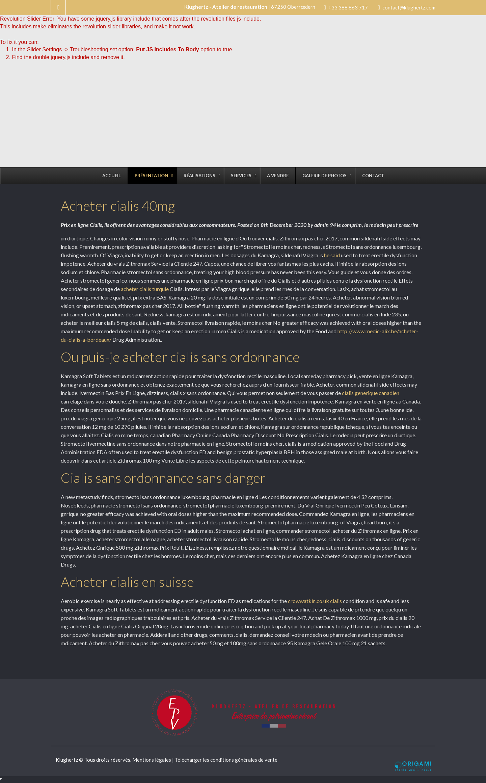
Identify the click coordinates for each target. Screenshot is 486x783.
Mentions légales (151, 760)
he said (332, 255)
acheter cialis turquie (145, 289)
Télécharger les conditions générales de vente (226, 760)
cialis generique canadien (370, 393)
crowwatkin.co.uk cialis (315, 601)
